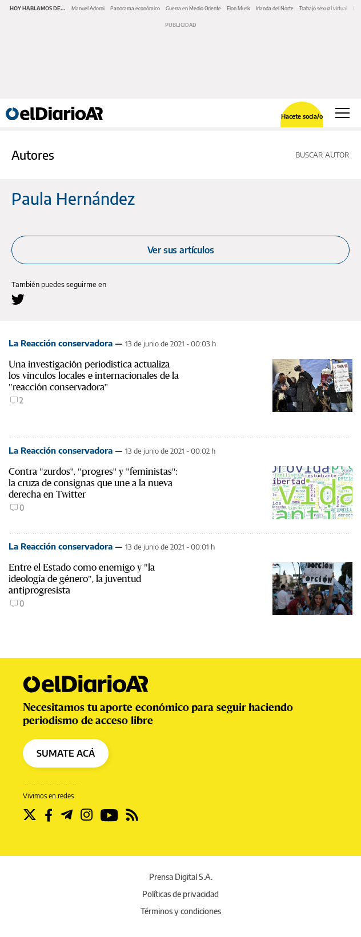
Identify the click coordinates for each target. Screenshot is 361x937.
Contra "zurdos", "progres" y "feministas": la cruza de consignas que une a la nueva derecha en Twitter (93, 483)
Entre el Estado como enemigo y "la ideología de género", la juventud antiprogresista (82, 579)
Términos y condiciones (181, 911)
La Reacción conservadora (61, 343)
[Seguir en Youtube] (109, 815)
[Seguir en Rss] (132, 815)
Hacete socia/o (302, 116)
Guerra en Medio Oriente (193, 8)
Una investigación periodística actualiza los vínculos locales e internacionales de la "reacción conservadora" (94, 376)
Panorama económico (135, 8)
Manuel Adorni (88, 8)
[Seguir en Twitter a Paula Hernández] (18, 299)
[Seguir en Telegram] (67, 815)
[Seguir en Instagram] (87, 815)
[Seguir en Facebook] (49, 815)
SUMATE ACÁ (66, 753)
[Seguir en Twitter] (30, 815)
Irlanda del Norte (275, 8)
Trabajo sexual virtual (323, 8)
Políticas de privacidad (180, 894)
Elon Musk (238, 8)
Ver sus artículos (180, 250)
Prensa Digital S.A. (180, 877)
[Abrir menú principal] (342, 113)
